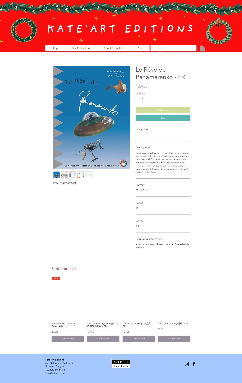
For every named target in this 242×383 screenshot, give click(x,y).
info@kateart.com (55, 373)
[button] (202, 48)
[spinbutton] (142, 99)
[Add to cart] (68, 339)
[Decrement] (138, 99)
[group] (121, 309)
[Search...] (173, 48)
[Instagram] (187, 364)
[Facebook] (194, 364)
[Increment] (147, 99)
